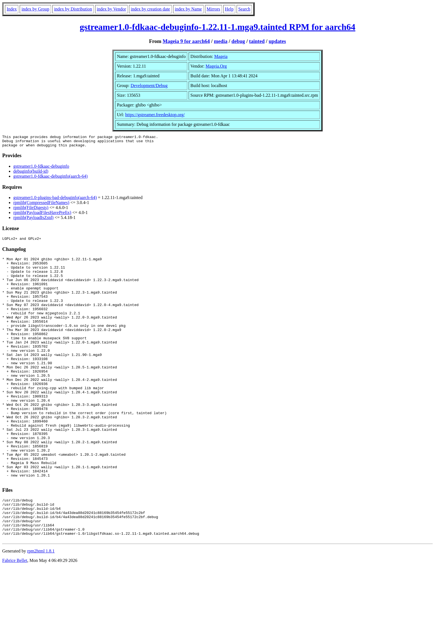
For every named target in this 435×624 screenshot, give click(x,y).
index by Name (188, 9)
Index (12, 9)
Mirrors (213, 9)
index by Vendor (111, 9)
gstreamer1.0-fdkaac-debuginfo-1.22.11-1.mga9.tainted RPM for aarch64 (217, 27)
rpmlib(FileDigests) (30, 210)
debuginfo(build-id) (30, 173)
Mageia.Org (216, 66)
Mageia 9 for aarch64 (186, 41)
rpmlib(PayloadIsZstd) (33, 220)
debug (238, 41)
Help (229, 9)
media (220, 41)
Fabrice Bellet (14, 617)
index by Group (35, 9)
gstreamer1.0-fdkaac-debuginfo (41, 168)
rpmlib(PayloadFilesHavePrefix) (42, 215)
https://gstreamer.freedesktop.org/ (155, 114)
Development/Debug (149, 85)
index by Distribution (73, 9)
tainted (257, 41)
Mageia (220, 56)
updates (277, 41)
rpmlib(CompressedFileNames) (41, 205)
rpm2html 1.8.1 (41, 607)
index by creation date (150, 9)
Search (244, 9)
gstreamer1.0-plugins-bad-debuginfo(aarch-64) (55, 200)
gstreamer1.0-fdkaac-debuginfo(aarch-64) (50, 178)
